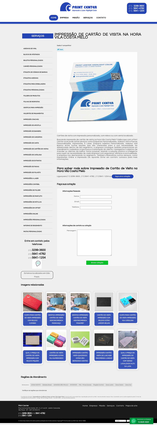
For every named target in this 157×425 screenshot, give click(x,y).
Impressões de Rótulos (32, 202)
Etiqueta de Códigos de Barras (35, 72)
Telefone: (92, 207)
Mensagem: (87, 243)
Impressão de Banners (32, 131)
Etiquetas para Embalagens (34, 84)
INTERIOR (73, 385)
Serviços (88, 18)
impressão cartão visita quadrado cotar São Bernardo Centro (80, 357)
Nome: (93, 196)
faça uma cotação (122, 176)
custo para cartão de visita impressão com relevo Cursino (32, 319)
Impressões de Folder (32, 190)
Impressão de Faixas (31, 166)
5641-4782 (138, 8)
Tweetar (60, 49)
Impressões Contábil (31, 184)
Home (53, 18)
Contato (101, 18)
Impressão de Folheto (32, 172)
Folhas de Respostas (31, 102)
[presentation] (78, 218)
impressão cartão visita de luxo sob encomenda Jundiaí (104, 355)
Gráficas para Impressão (33, 107)
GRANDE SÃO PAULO (61, 385)
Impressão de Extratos (32, 161)
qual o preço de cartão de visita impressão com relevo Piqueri (32, 357)
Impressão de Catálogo (32, 155)
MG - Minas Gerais (85, 385)
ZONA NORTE (35, 385)
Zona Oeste (119, 385)
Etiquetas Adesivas (31, 78)
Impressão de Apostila (32, 125)
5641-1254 (138, 11)
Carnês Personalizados (33, 66)
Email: (93, 202)
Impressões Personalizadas (34, 220)
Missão (76, 18)
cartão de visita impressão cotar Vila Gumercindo (56, 355)
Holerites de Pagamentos (33, 113)
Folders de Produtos (31, 96)
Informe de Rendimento (32, 225)
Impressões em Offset (32, 208)
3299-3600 (138, 6)
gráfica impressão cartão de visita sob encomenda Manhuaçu (56, 319)
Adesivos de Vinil (30, 48)
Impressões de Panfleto (32, 196)
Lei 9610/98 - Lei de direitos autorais (64, 398)
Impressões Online (30, 214)
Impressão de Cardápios (32, 137)
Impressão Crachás (31, 119)
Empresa (64, 18)
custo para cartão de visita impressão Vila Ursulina (128, 317)
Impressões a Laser (31, 178)
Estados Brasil (47, 385)
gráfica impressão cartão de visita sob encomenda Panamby (80, 319)
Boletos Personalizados (33, 60)
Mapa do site (131, 406)
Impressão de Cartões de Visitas (36, 149)
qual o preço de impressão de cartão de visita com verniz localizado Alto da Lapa (128, 359)
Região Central (98, 385)
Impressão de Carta (31, 143)
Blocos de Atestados (31, 54)
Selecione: (25, 385)
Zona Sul (128, 385)
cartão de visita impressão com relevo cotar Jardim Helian (104, 319)
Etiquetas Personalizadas (34, 90)
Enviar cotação (97, 263)
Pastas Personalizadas (32, 231)
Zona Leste (109, 385)
